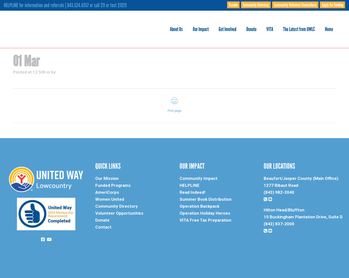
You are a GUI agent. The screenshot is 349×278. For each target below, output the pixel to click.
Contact (103, 227)
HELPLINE (189, 185)
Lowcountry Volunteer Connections (295, 5)
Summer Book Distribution (206, 199)
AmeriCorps (107, 192)
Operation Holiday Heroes (205, 213)
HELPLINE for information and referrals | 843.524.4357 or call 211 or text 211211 (65, 5)
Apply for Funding (332, 5)
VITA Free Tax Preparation (205, 220)
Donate (233, 5)
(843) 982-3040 (279, 192)
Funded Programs (113, 185)
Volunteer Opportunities (119, 213)
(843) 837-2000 (279, 223)
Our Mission (107, 178)
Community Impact (198, 178)
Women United (109, 199)
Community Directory (256, 5)
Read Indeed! (192, 192)
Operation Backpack (199, 206)
